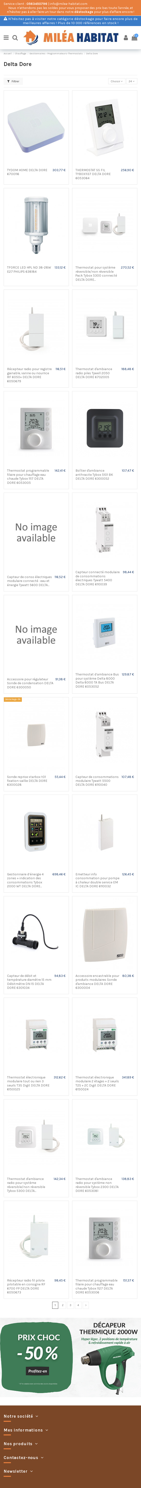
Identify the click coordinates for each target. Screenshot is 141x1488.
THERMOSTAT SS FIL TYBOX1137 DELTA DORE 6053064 (93, 174)
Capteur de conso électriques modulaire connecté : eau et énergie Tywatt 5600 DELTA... (29, 581)
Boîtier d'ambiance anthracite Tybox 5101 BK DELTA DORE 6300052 (94, 474)
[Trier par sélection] (116, 81)
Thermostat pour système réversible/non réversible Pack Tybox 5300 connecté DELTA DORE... (96, 273)
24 (132, 81)
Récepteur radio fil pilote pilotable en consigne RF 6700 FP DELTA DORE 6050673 (26, 1286)
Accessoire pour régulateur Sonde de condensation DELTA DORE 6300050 (30, 683)
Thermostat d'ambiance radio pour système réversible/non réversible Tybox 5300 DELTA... (26, 1185)
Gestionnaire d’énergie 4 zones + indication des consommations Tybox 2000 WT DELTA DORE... (25, 880)
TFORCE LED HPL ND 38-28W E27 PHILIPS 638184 (29, 269)
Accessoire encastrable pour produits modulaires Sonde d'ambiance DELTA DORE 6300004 (97, 982)
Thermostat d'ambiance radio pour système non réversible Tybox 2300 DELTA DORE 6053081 (97, 1185)
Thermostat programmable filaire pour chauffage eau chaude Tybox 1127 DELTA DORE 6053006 (96, 1286)
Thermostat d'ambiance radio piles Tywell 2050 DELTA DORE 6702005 (93, 373)
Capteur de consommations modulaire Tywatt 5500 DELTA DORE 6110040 (97, 781)
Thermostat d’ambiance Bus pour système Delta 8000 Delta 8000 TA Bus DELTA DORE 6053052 (97, 680)
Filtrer (13, 81)
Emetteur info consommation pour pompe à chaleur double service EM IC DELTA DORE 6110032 (97, 880)
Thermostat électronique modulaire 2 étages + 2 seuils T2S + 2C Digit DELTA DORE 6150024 (97, 1083)
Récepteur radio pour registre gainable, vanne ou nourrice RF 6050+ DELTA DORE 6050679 (29, 375)
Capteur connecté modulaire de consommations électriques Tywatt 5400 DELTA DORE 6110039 (97, 578)
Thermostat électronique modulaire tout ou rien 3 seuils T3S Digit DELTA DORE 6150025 (28, 1083)
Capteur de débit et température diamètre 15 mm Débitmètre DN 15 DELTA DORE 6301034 (29, 982)
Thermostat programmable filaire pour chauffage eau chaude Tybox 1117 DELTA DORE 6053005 (28, 476)
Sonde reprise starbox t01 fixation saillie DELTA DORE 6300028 (27, 781)
